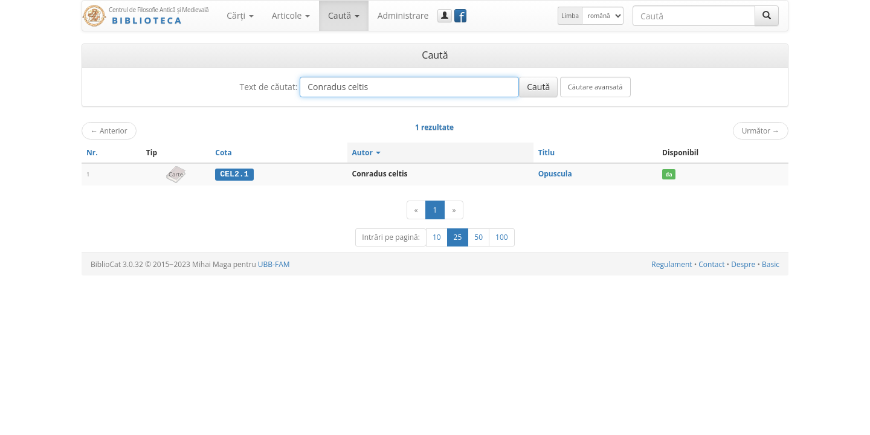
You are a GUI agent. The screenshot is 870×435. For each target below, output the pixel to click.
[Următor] (453, 210)
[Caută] (767, 15)
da (668, 174)
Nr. (92, 152)
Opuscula (555, 174)
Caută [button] (343, 15)
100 (501, 237)
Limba (570, 15)
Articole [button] (291, 15)
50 (478, 237)
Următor (760, 130)
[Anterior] (416, 210)
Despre (743, 264)
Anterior (109, 130)
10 (437, 237)
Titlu (546, 152)
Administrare (403, 15)
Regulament (671, 264)
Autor (366, 152)
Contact (711, 264)
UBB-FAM (274, 264)
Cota (223, 152)
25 (458, 237)
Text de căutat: (268, 86)
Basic (770, 264)
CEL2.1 (234, 174)
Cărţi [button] (240, 15)
